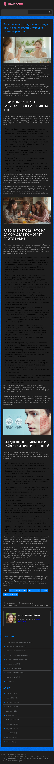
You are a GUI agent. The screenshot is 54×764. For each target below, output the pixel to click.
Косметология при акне (16, 651)
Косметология (13, 677)
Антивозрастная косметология (19, 642)
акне (11, 590)
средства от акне (11, 594)
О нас (3, 754)
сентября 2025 (12, 724)
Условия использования (17, 754)
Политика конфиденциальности (16, 757)
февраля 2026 (12, 702)
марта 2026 (12, 698)
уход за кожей (34, 590)
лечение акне (21, 590)
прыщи (44, 590)
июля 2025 (11, 733)
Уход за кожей (13, 664)
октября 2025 (12, 720)
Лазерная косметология (16, 646)
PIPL (32, 757)
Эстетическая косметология (18, 655)
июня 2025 (11, 737)
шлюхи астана (25, 759)
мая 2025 (11, 742)
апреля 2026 (11, 694)
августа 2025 (12, 728)
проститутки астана (41, 759)
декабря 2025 (12, 711)
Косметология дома (15, 673)
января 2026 (12, 707)
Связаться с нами (42, 757)
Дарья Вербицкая (32, 615)
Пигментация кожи (14, 668)
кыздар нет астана (10, 759)
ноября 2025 (12, 715)
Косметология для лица (16, 660)
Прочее (10, 681)
